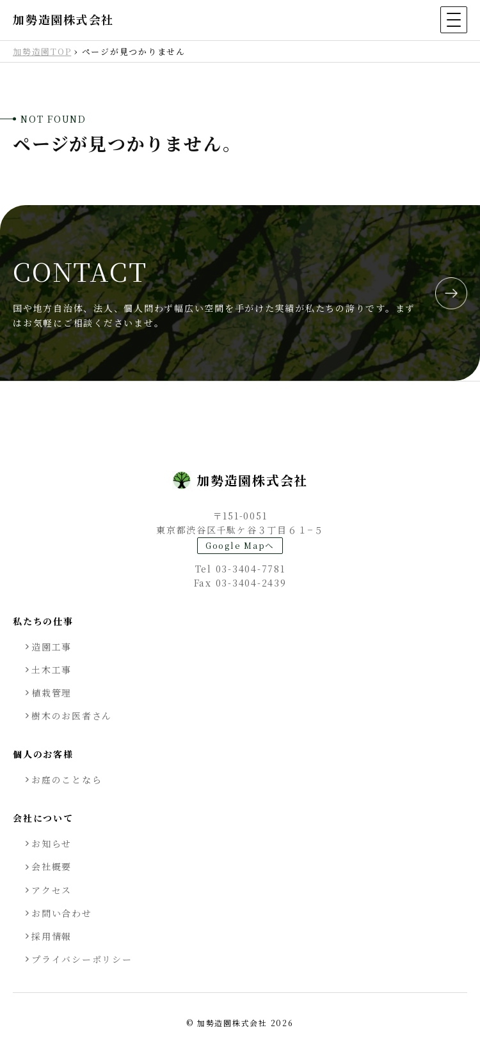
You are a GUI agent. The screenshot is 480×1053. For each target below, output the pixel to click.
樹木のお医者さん (71, 715)
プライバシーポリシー (81, 959)
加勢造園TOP (42, 51)
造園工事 (51, 646)
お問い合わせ (61, 913)
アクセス (51, 890)
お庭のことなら (66, 779)
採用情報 (51, 936)
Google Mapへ (240, 545)
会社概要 (51, 866)
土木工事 (51, 669)
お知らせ (51, 843)
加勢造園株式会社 (63, 19)
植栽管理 (51, 692)
